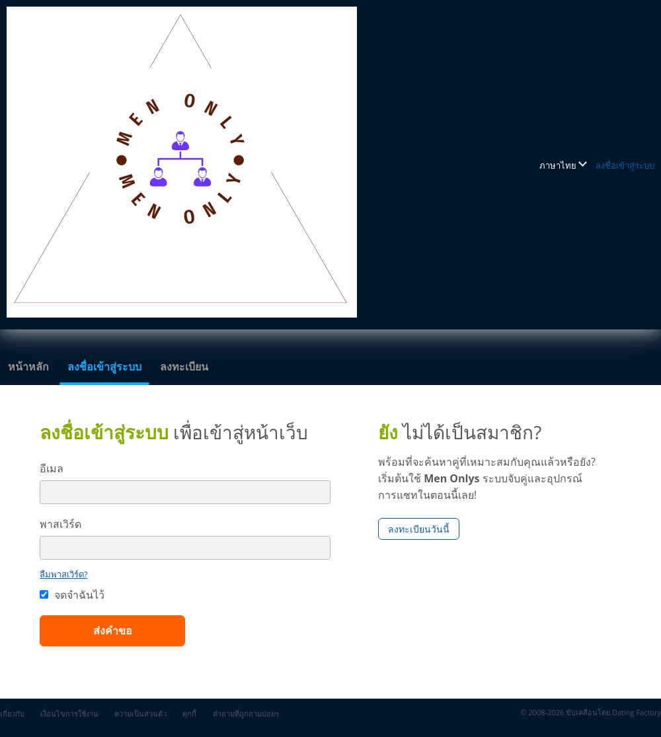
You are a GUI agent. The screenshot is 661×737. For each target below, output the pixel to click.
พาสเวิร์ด (60, 524)
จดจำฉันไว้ (72, 594)
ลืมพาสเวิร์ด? (64, 574)
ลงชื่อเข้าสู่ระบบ (625, 165)
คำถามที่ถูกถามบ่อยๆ (246, 713)
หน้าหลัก (28, 366)
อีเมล (51, 468)
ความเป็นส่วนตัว (140, 713)
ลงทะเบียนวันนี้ (418, 529)
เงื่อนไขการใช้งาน (69, 713)
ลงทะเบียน (184, 366)
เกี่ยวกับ (12, 713)
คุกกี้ (189, 713)
